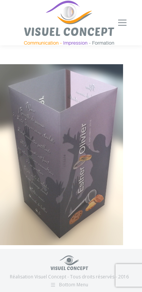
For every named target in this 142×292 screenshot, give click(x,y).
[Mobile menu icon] (122, 22)
